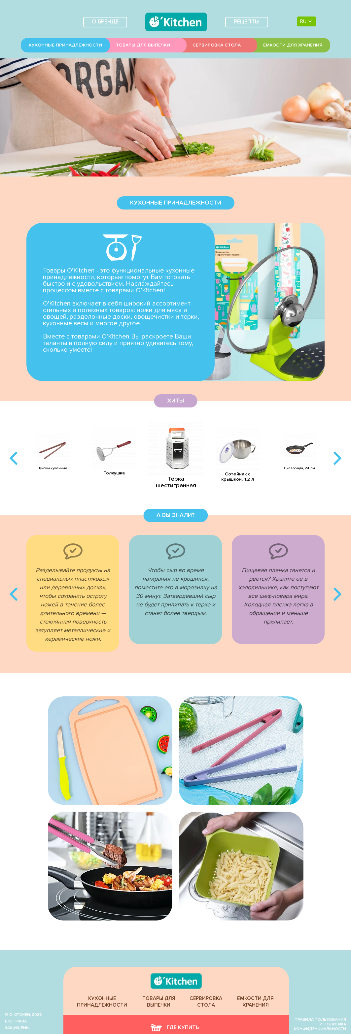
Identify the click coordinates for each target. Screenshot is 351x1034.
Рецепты (247, 22)
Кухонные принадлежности (65, 45)
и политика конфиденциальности (320, 1026)
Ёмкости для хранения (292, 45)
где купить (175, 1027)
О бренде (105, 22)
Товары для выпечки (143, 45)
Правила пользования (320, 1020)
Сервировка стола (217, 45)
